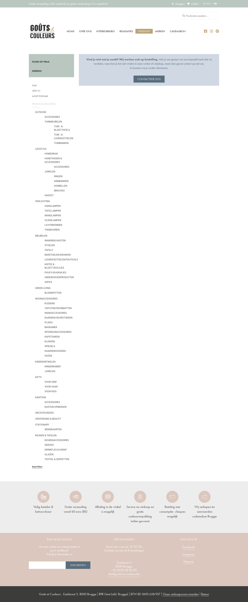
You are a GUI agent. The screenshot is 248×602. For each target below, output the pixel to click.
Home (70, 31)
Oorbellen (60, 185)
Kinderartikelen (45, 361)
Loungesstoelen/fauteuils (61, 259)
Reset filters (37, 467)
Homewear (51, 153)
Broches (59, 190)
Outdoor (40, 112)
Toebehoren (52, 229)
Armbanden (61, 181)
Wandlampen (53, 215)
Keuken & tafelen (46, 435)
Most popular (40, 96)
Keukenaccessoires (57, 440)
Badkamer (51, 327)
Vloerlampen (53, 220)
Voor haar (51, 386)
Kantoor (40, 397)
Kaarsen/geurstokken (58, 317)
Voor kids (50, 391)
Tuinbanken (61, 143)
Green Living (43, 288)
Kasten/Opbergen (56, 407)
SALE (34, 85)
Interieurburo (105, 31)
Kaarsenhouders (55, 351)
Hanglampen (53, 206)
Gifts (38, 377)
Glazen (49, 454)
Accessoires (52, 117)
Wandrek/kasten (55, 240)
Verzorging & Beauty (48, 418)
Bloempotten (53, 292)
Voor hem (50, 381)
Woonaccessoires (46, 298)
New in (36, 90)
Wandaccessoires (56, 313)
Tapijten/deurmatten (58, 308)
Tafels (49, 250)
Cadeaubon (178, 31)
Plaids (48, 322)
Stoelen (50, 245)
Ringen (58, 176)
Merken (160, 31)
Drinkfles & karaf (56, 449)
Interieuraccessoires (58, 332)
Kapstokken (52, 336)
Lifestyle (41, 149)
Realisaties (126, 31)
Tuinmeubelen (53, 121)
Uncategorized (44, 412)
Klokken (50, 341)
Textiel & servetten (57, 459)
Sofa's (48, 282)
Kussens (50, 303)
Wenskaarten (53, 429)
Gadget (49, 195)
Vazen (48, 355)
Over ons (85, 31)
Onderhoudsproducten (59, 277)
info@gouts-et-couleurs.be (124, 574)
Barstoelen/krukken (58, 254)
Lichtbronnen (53, 225)
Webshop (144, 31)
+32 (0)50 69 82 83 (124, 570)
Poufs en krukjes (55, 272)
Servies (49, 445)
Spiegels (50, 346)
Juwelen (50, 171)
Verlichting (42, 201)
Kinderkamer (53, 366)
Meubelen (41, 235)
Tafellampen (53, 210)
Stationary (42, 424)
